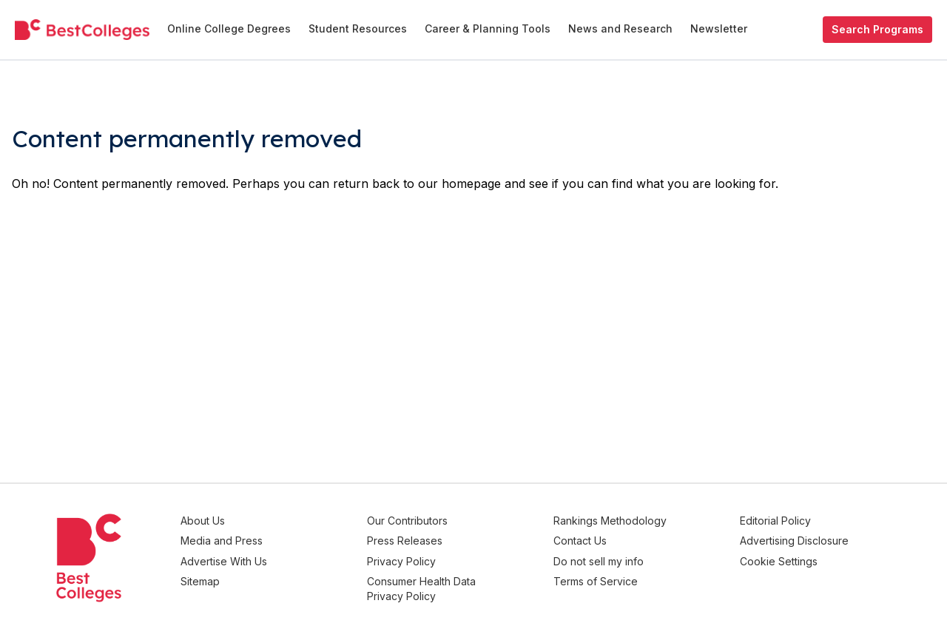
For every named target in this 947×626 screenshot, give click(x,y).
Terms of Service (619, 576)
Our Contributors (442, 520)
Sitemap (247, 576)
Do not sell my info (622, 557)
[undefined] (82, 29)
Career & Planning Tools (487, 28)
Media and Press (269, 539)
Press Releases (440, 539)
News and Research (620, 28)
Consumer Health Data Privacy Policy (456, 583)
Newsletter (718, 28)
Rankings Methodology (633, 520)
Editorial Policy (787, 520)
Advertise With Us (271, 557)
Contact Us (603, 539)
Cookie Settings (790, 557)
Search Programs (877, 29)
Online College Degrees (229, 28)
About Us (250, 520)
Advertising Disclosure (806, 539)
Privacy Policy (436, 557)
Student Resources (358, 28)
